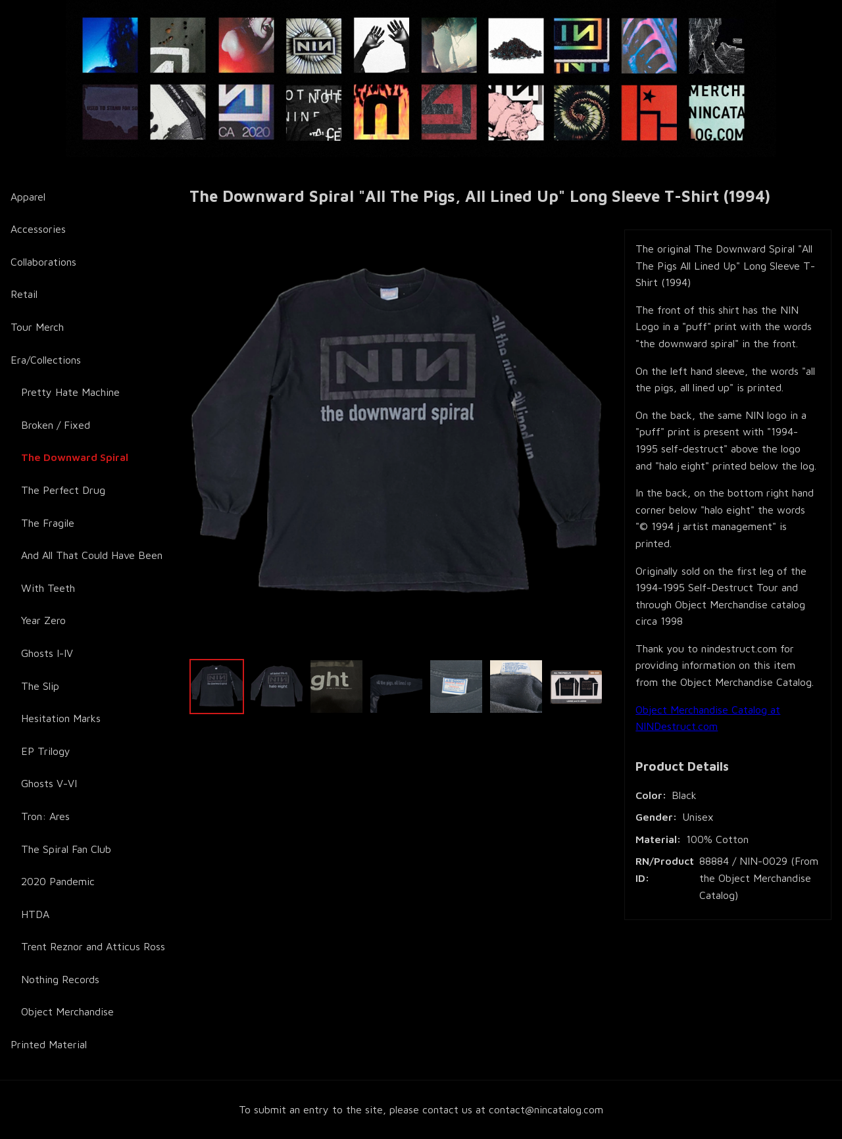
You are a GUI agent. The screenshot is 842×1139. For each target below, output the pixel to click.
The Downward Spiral (74, 457)
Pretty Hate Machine (70, 392)
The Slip (40, 686)
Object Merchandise (67, 1011)
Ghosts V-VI (49, 783)
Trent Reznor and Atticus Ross (93, 946)
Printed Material (49, 1044)
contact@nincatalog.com (546, 1109)
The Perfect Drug (63, 490)
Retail (24, 294)
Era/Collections (46, 360)
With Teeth (48, 588)
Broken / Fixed (55, 425)
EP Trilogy (45, 751)
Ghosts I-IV (47, 653)
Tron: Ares (45, 816)
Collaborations (43, 262)
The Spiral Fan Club (66, 849)
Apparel (28, 197)
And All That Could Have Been (91, 555)
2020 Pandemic (58, 881)
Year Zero (43, 620)
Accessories (38, 229)
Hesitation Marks (61, 718)
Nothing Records (60, 979)
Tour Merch (37, 327)
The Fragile (47, 523)
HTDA (35, 914)
